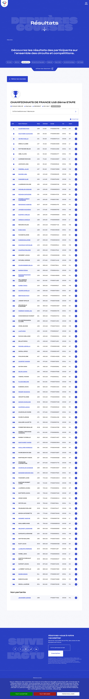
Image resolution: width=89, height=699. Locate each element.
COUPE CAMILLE (23, 292)
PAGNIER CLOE (23, 181)
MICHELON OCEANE (24, 191)
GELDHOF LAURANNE (25, 530)
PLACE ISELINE (23, 384)
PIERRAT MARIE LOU (25, 313)
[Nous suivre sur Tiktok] (33, 648)
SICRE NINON (22, 576)
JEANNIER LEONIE (24, 600)
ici (65, 659)
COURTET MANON (24, 363)
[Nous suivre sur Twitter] (17, 648)
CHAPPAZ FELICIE (24, 252)
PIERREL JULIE (23, 171)
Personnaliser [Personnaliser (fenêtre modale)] (68, 693)
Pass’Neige (39, 676)
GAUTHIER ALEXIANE (25, 136)
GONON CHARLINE (24, 404)
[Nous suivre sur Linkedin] (41, 648)
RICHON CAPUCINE (24, 196)
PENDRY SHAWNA (24, 394)
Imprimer (74, 121)
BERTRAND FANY (23, 297)
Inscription (76, 649)
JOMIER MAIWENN (24, 211)
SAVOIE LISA (22, 176)
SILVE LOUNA (22, 373)
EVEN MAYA (22, 232)
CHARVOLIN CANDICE (25, 470)
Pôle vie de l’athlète (66, 676)
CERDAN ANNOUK (24, 222)
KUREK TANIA (22, 287)
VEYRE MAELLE (23, 141)
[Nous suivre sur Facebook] (9, 648)
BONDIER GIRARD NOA (25, 475)
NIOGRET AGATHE (24, 520)
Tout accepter (21, 693)
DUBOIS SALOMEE (24, 242)
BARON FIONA (23, 272)
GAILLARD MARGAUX (25, 449)
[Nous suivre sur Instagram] (25, 648)
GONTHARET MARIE (24, 444)
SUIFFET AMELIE (24, 216)
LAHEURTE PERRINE (25, 551)
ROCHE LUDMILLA (24, 348)
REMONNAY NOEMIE (24, 206)
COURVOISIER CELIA (25, 267)
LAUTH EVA (22, 333)
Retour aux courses (17, 81)
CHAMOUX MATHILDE (25, 247)
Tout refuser (44, 693)
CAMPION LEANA (24, 409)
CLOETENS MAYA (23, 130)
